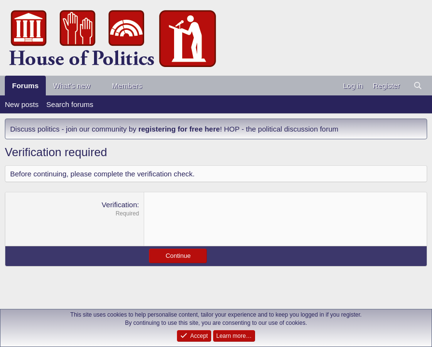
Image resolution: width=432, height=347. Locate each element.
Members (127, 85)
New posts (22, 104)
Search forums (70, 104)
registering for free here (179, 129)
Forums (25, 85)
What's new (71, 85)
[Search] (417, 85)
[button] (98, 85)
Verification (119, 204)
